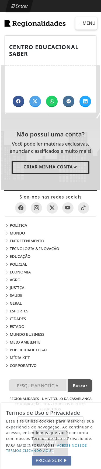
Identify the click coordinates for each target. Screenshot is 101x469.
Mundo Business (24, 334)
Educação (17, 256)
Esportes (16, 310)
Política (16, 225)
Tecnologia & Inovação (32, 248)
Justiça (14, 287)
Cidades (15, 318)
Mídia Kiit (17, 357)
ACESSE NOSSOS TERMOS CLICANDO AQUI (46, 448)
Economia (18, 272)
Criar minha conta (50, 167)
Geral (13, 303)
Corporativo (21, 365)
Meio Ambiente (22, 342)
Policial (16, 264)
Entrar (19, 6)
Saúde (13, 295)
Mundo (15, 233)
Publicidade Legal (26, 349)
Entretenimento (24, 240)
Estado (14, 326)
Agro (12, 279)
